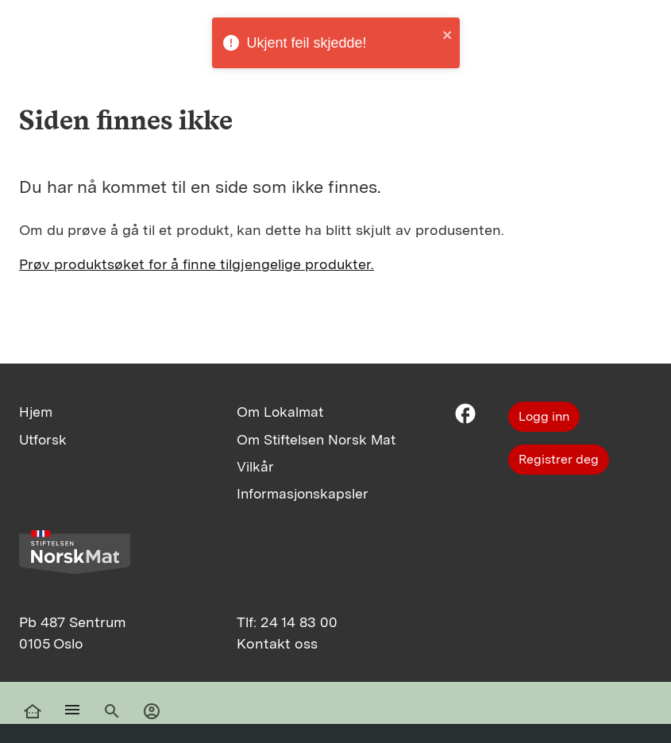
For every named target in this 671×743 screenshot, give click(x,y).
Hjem (35, 411)
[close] (447, 34)
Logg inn (544, 416)
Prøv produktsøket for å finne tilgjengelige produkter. (196, 264)
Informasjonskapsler (302, 493)
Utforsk (43, 439)
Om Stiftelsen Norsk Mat (316, 439)
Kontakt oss (277, 643)
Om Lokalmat (280, 411)
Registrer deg (559, 459)
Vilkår (255, 466)
